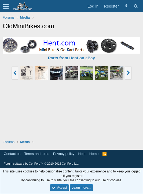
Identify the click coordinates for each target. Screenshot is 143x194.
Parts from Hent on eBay (71, 58)
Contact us (12, 154)
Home (94, 154)
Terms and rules (36, 154)
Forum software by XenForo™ (41, 163)
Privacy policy (63, 154)
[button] (6, 6)
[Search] (135, 6)
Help (82, 154)
